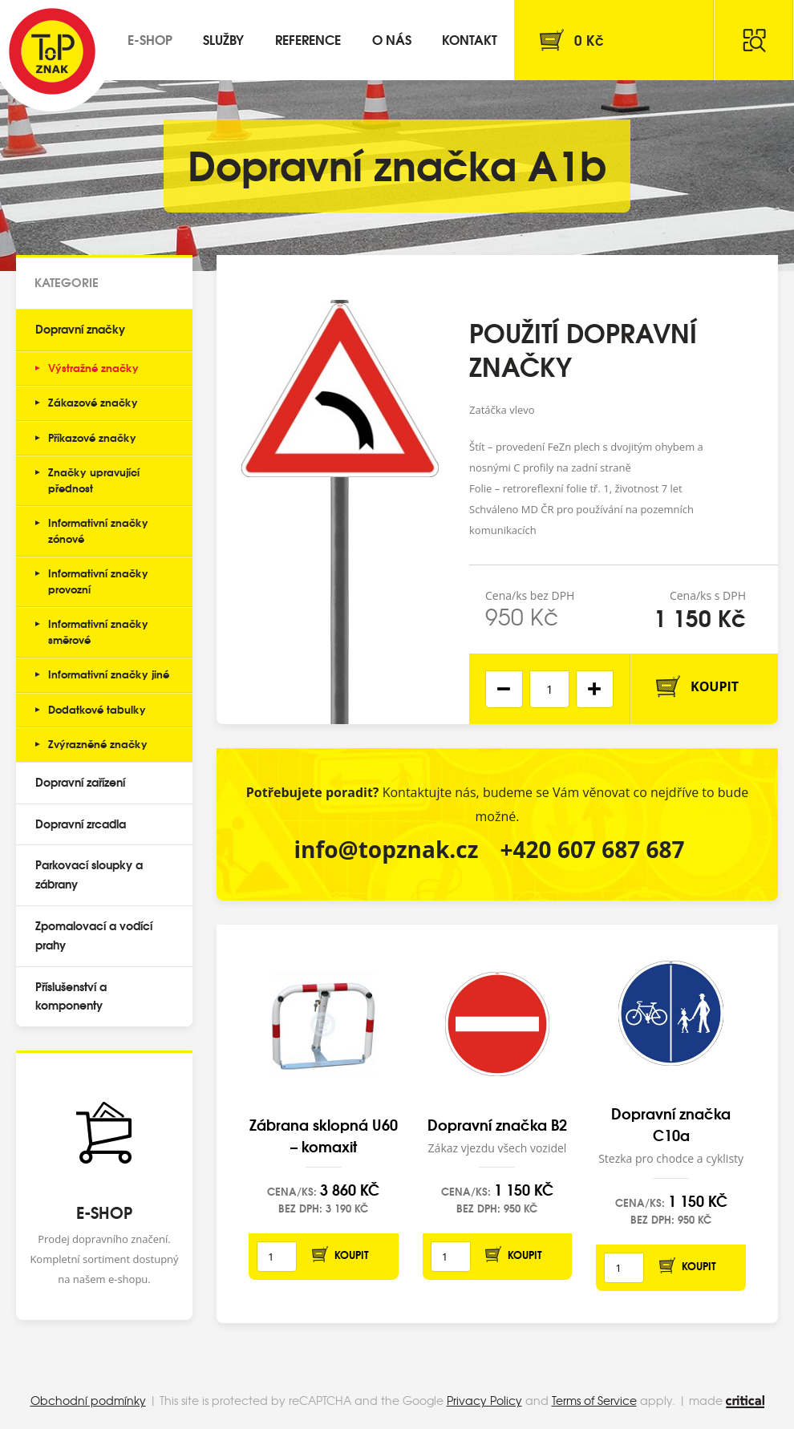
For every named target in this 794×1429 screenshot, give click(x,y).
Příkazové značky (92, 437)
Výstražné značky (93, 367)
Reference (308, 39)
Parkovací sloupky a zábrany (89, 874)
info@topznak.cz (386, 849)
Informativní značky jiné (108, 674)
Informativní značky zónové (98, 530)
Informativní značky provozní (98, 581)
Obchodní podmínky (88, 1400)
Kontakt (469, 39)
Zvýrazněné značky (98, 743)
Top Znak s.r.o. (52, 51)
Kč (589, 40)
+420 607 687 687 (592, 849)
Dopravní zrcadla (80, 823)
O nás (391, 39)
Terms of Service (594, 1400)
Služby (223, 39)
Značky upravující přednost (94, 480)
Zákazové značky (93, 402)
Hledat (754, 40)
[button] (595, 689)
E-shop (150, 39)
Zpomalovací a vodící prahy (93, 935)
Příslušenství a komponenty (71, 996)
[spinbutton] (549, 689)
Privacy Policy (484, 1400)
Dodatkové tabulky (97, 709)
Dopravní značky (80, 329)
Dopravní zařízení (80, 782)
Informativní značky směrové (98, 631)
